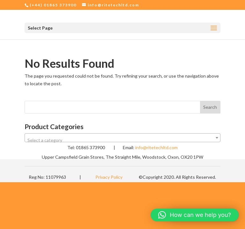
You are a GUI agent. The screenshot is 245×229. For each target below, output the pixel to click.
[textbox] (122, 140)
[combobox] (122, 137)
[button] (195, 215)
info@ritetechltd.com (156, 147)
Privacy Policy (108, 177)
